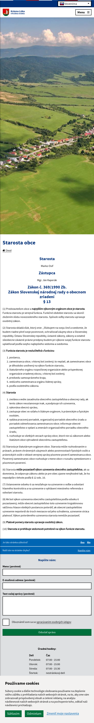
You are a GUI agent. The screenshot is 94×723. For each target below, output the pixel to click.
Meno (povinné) (12, 566)
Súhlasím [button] (13, 714)
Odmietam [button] (34, 714)
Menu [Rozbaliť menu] (83, 12)
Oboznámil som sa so (41, 622)
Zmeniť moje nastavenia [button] (63, 713)
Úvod (7, 250)
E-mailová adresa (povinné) (19, 580)
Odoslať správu (47, 632)
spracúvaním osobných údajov (54, 622)
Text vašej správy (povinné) (19, 593)
